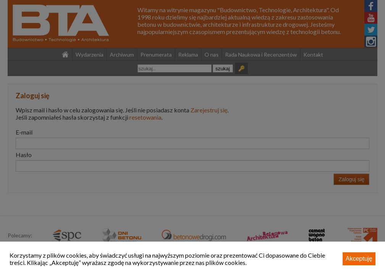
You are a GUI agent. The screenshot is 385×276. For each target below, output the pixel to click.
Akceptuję (359, 258)
